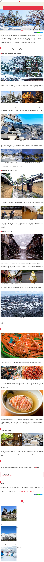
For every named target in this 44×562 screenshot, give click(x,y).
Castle (8, 519)
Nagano (2, 519)
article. (29, 423)
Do (1, 522)
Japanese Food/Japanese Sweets (17, 521)
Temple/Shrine (38, 519)
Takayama (14, 519)
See (16, 519)
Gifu (12, 519)
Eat (12, 521)
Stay (17, 522)
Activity (3, 522)
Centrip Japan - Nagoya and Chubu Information (26, 491)
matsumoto (4, 519)
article (36, 467)
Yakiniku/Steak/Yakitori (14, 522)
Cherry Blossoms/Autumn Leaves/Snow (5, 521)
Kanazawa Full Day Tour (7, 475)
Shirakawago (25, 519)
